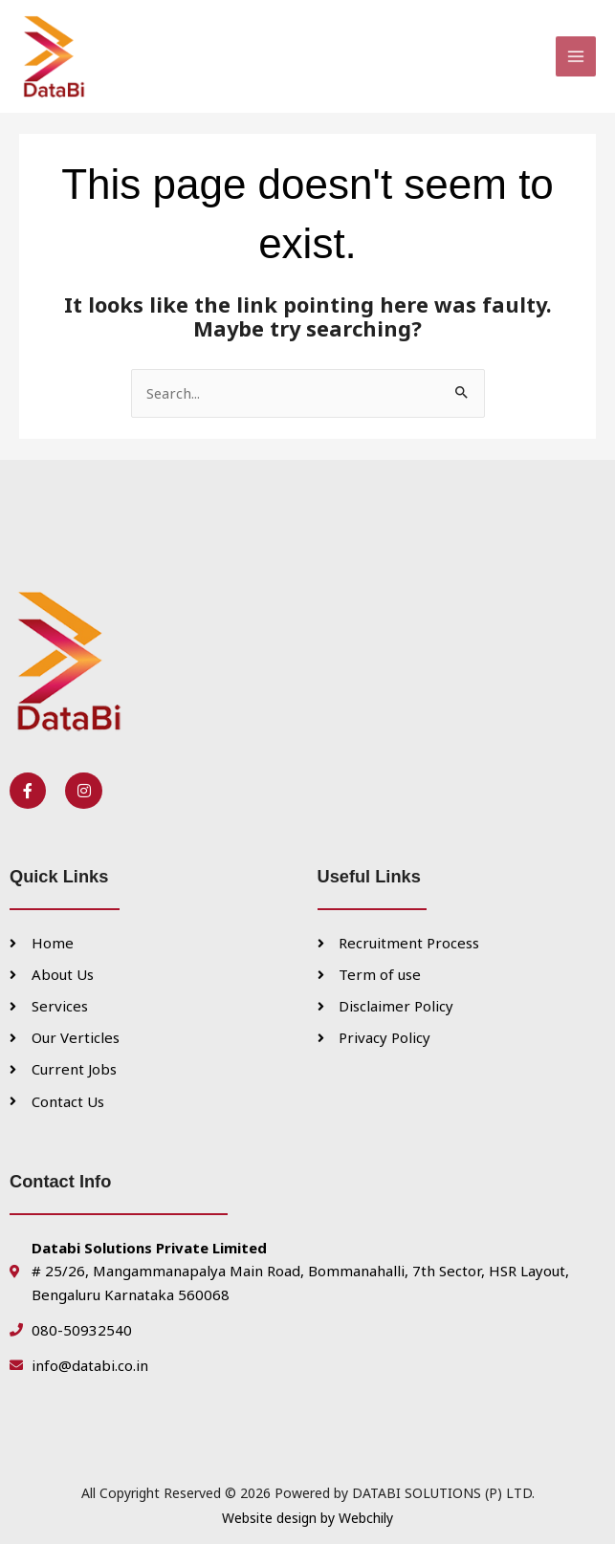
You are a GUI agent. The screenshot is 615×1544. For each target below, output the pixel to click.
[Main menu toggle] (576, 46)
